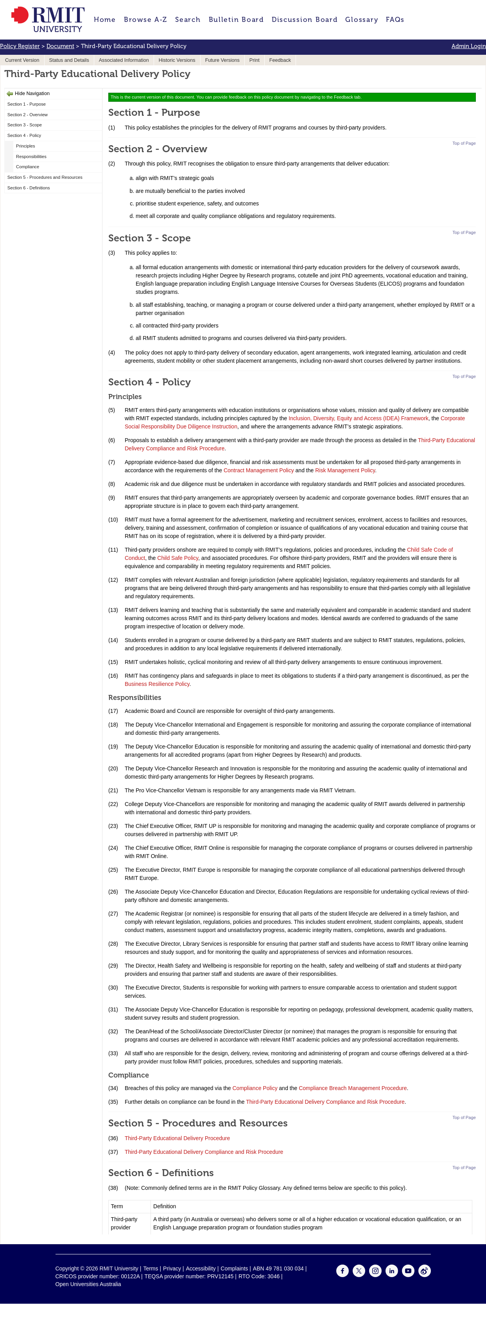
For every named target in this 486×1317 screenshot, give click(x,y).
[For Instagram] (375, 1275)
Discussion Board (305, 19)
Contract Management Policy (259, 470)
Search (188, 19)
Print (254, 60)
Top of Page (464, 143)
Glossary (361, 19)
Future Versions (222, 60)
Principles (25, 146)
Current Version (22, 60)
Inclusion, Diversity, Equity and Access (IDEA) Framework (359, 418)
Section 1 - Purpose (26, 104)
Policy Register (20, 46)
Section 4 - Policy (24, 135)
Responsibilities (31, 156)
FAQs (395, 19)
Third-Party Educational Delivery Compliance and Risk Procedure (325, 1102)
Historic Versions (177, 60)
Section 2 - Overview (27, 114)
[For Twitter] (359, 1275)
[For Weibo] (424, 1275)
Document (60, 46)
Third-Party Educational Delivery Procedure (177, 1138)
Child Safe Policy (177, 558)
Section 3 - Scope (24, 124)
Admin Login (469, 46)
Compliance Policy (255, 1088)
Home (105, 19)
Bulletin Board (236, 19)
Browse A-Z (145, 19)
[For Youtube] (408, 1275)
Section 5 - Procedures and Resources (44, 177)
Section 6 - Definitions (28, 187)
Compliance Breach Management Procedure (353, 1088)
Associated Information (124, 60)
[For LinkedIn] (392, 1275)
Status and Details (69, 60)
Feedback (280, 60)
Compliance (27, 166)
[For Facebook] (342, 1275)
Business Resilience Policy (157, 684)
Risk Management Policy (344, 470)
